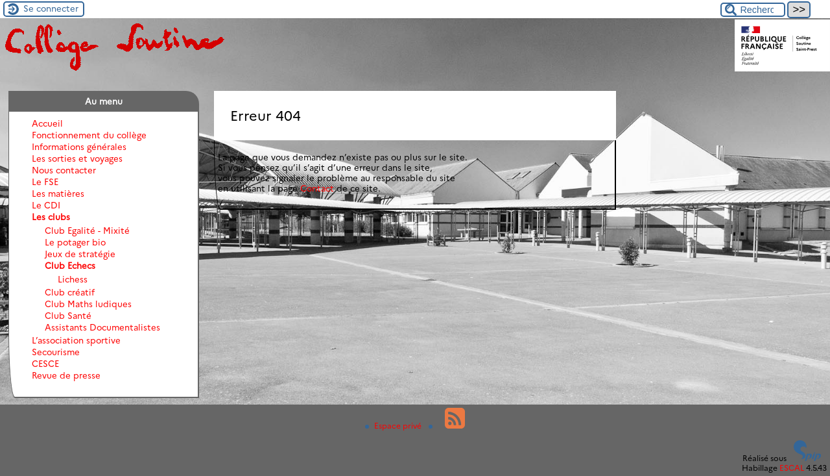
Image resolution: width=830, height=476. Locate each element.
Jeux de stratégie (80, 254)
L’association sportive (76, 340)
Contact (317, 188)
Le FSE (45, 182)
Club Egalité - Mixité (87, 230)
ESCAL (791, 468)
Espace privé (394, 426)
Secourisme (56, 352)
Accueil (47, 123)
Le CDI (46, 205)
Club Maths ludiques (88, 304)
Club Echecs (70, 265)
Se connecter (50, 8)
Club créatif (70, 292)
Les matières (58, 193)
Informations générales (79, 147)
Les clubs (51, 217)
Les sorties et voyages (77, 158)
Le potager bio (75, 242)
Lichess (73, 279)
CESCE (45, 363)
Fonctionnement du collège (89, 135)
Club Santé (68, 315)
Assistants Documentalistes (102, 327)
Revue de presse (66, 375)
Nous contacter (64, 170)
